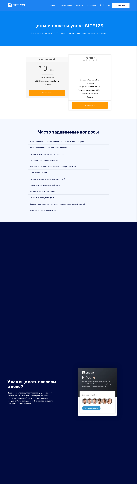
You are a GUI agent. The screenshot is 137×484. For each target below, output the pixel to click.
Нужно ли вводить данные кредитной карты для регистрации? (57, 142)
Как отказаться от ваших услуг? (44, 210)
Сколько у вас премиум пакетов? (44, 160)
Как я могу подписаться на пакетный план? (48, 148)
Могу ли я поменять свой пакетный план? (47, 179)
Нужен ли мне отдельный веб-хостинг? (46, 185)
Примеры (79, 5)
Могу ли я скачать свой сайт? (42, 192)
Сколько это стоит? (38, 173)
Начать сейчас (47, 93)
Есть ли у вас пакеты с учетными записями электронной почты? (57, 204)
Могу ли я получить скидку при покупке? (47, 154)
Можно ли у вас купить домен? (43, 198)
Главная (52, 5)
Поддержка (91, 5)
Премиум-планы (65, 5)
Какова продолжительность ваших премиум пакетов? (53, 167)
